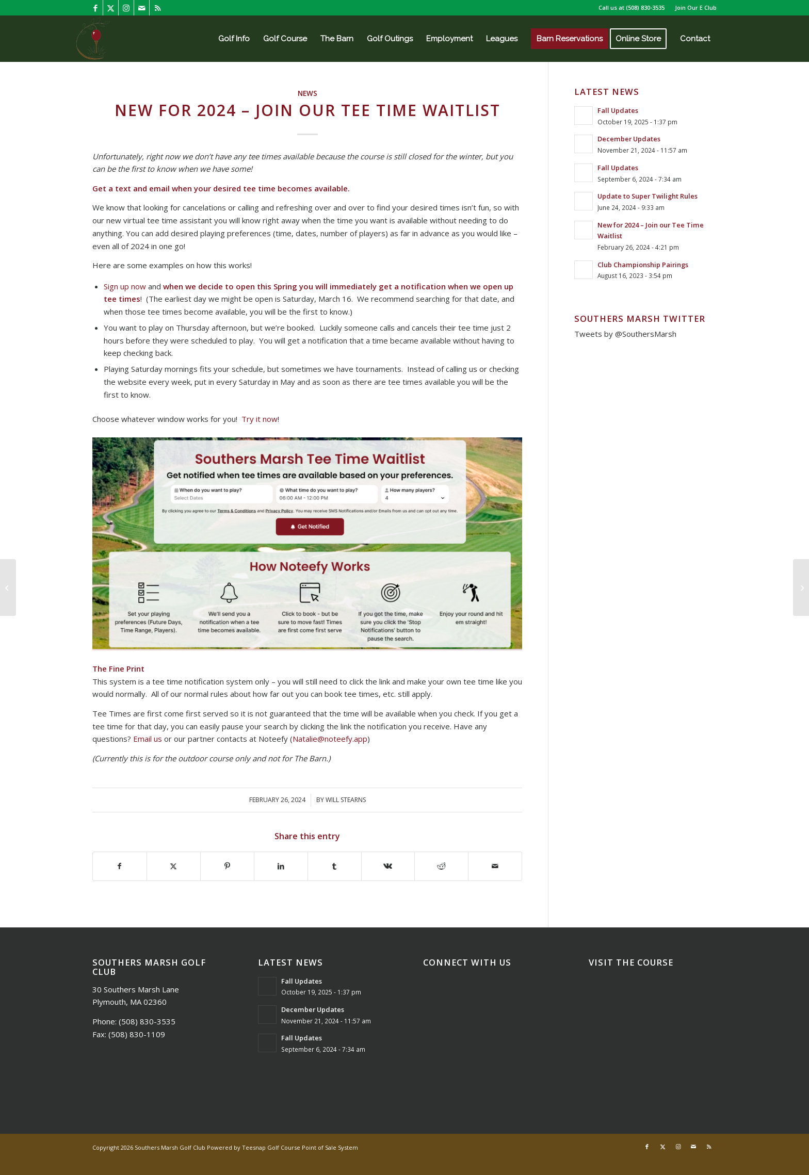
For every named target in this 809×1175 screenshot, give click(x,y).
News (307, 93)
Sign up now (125, 286)
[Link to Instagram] (126, 7)
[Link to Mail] (141, 7)
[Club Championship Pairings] (8, 587)
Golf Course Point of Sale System (312, 1147)
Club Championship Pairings (642, 264)
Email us (147, 738)
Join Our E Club (696, 7)
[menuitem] (693, 7)
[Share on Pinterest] (227, 866)
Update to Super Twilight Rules (647, 196)
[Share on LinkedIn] (281, 866)
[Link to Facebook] (95, 7)
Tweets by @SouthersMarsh (625, 334)
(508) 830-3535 (645, 7)
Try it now (259, 419)
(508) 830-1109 (136, 1034)
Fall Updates (617, 110)
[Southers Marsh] (93, 38)
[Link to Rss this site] (157, 7)
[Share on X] (173, 866)
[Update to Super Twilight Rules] (801, 587)
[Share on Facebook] (120, 866)
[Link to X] (110, 7)
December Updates (628, 138)
